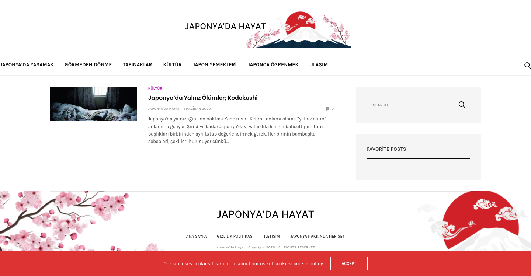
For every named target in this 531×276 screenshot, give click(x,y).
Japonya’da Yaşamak (26, 65)
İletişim (272, 236)
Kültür (172, 65)
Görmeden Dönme (88, 65)
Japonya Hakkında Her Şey (317, 236)
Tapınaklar (137, 65)
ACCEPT (349, 263)
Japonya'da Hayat (164, 108)
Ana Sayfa (196, 236)
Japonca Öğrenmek (273, 65)
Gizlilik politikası (235, 236)
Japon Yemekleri (215, 65)
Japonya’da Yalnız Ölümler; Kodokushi (203, 98)
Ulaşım (318, 65)
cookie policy (308, 263)
